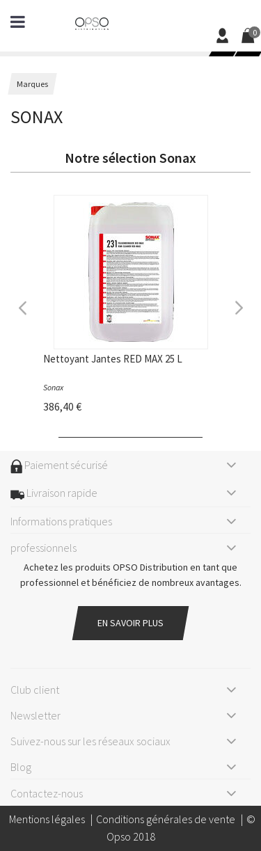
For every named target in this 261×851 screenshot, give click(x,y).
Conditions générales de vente (165, 819)
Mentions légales (47, 819)
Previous (22, 306)
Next (238, 306)
